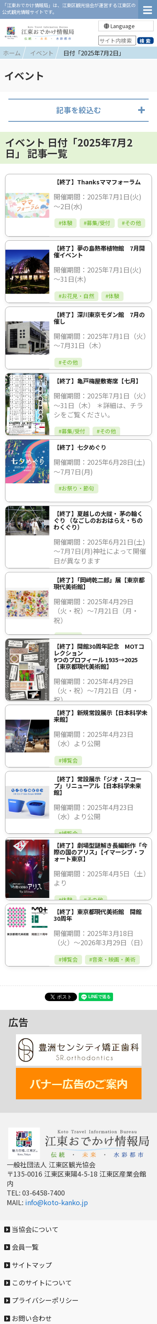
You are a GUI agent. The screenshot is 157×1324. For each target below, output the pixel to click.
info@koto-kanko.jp (56, 1202)
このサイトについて (38, 1282)
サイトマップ (28, 1265)
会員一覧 (21, 1247)
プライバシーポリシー (41, 1300)
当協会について (31, 1229)
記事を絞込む (78, 110)
